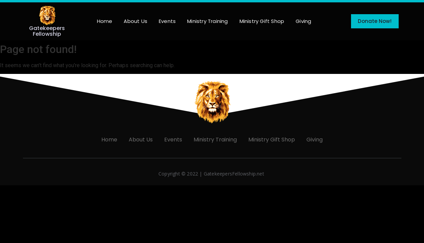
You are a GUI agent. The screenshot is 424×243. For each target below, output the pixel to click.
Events (167, 21)
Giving (303, 21)
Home (105, 21)
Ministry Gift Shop (262, 21)
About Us (135, 21)
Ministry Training (207, 21)
